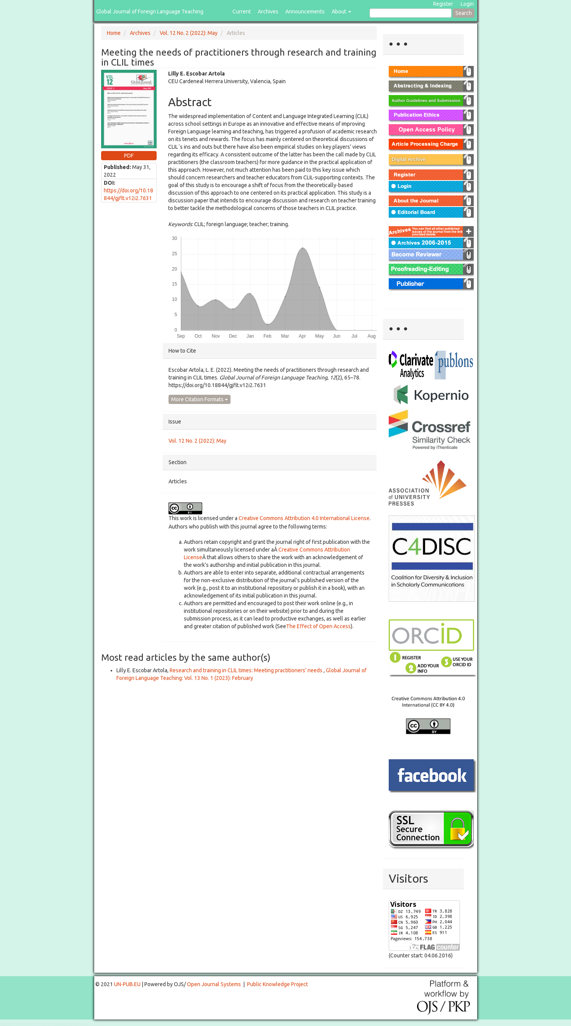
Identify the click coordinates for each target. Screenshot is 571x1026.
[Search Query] (411, 13)
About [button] (341, 11)
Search (463, 13)
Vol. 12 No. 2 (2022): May (189, 33)
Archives (268, 11)
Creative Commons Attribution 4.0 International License (304, 518)
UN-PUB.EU (127, 984)
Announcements (305, 11)
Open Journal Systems (214, 984)
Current (241, 11)
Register (443, 4)
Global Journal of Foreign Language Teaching (149, 11)
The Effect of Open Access (318, 626)
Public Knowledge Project (277, 984)
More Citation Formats (199, 399)
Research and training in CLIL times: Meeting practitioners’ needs (247, 670)
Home (114, 33)
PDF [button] (129, 156)
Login (467, 4)
